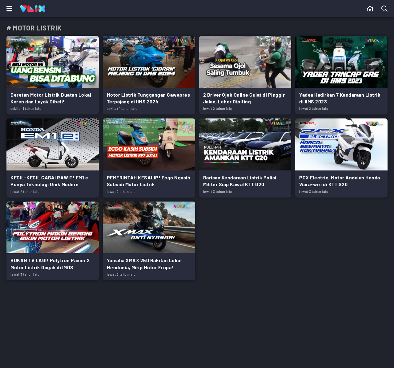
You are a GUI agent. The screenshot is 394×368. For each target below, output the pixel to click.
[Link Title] (52, 75)
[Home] (32, 8)
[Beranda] (370, 8)
